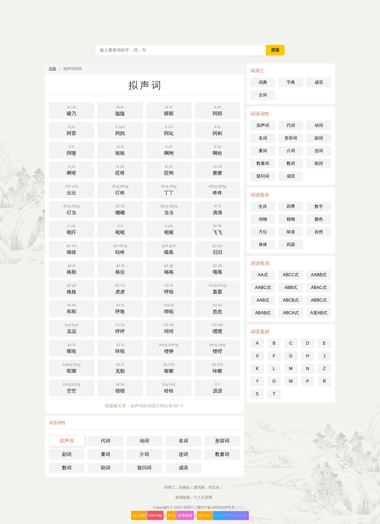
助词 (105, 467)
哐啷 (71, 367)
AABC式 (263, 287)
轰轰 (217, 288)
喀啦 (71, 347)
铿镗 (217, 347)
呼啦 (169, 288)
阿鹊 (120, 130)
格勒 (71, 268)
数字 (319, 206)
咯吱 (71, 248)
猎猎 (120, 387)
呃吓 (71, 229)
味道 (291, 232)
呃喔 (169, 229)
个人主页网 (203, 497)
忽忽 (217, 308)
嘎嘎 (217, 268)
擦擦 (217, 169)
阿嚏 (71, 149)
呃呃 (120, 229)
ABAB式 (263, 313)
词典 (52, 69)
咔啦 (120, 347)
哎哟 (169, 169)
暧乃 (71, 110)
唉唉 (120, 149)
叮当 (71, 209)
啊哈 (217, 149)
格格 (71, 288)
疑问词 (144, 467)
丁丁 (169, 189)
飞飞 (217, 229)
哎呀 (120, 169)
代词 (105, 440)
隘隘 (120, 110)
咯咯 (169, 268)
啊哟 (169, 149)
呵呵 (169, 328)
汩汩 (217, 248)
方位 (263, 232)
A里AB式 (318, 313)
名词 (183, 440)
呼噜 (120, 308)
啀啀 (169, 110)
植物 (291, 219)
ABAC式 (319, 287)
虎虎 (120, 288)
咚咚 (217, 189)
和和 (71, 308)
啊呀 (71, 169)
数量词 (222, 454)
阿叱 (169, 130)
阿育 (71, 130)
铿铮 (169, 347)
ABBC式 (319, 300)
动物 (263, 219)
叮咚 (120, 189)
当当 (169, 209)
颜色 (319, 219)
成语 (183, 467)
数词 (67, 467)
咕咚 (120, 248)
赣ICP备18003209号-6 (215, 507)
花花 (71, 328)
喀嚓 (169, 367)
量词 (105, 454)
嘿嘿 (217, 328)
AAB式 (262, 300)
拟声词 (67, 440)
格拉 (120, 268)
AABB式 (319, 275)
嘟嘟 (120, 209)
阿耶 (217, 110)
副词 (67, 454)
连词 (183, 454)
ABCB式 (291, 300)
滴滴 (217, 209)
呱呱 (169, 248)
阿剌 (217, 130)
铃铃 (169, 387)
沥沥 (217, 387)
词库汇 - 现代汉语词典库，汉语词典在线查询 (190, 21)
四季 (291, 206)
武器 (291, 244)
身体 (263, 244)
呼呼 (120, 328)
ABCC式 (291, 275)
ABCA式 (291, 313)
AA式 (263, 275)
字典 (291, 82)
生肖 (263, 206)
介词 (144, 454)
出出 (71, 189)
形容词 (222, 440)
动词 (144, 440)
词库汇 (188, 507)
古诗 (263, 95)
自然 (319, 232)
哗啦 (169, 308)
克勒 (120, 367)
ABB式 (290, 287)
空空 (71, 387)
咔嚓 (217, 367)
